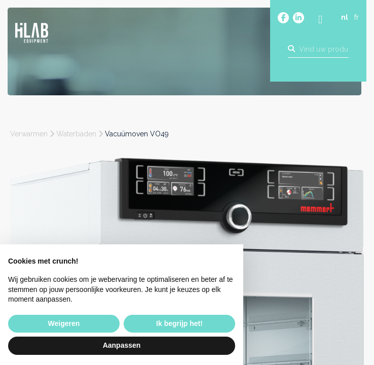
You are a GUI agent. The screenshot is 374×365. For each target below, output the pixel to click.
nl (344, 19)
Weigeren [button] (64, 323)
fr (356, 19)
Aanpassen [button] (122, 345)
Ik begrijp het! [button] (179, 323)
